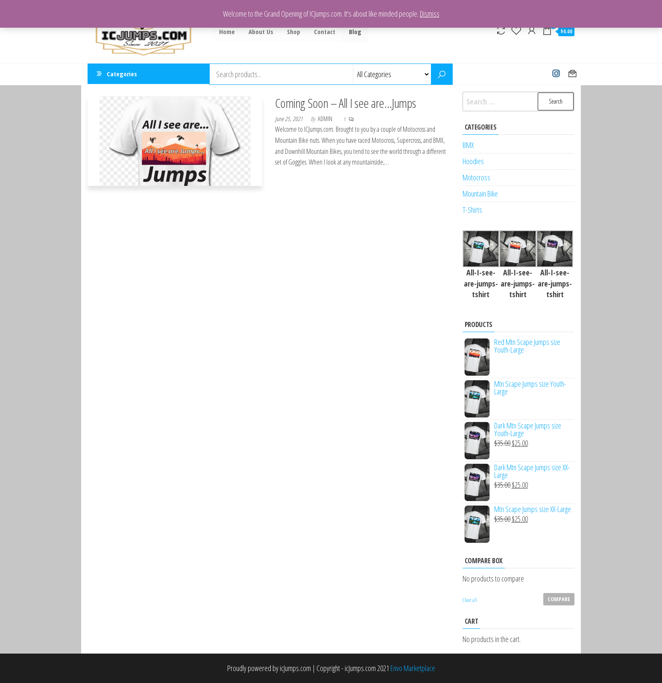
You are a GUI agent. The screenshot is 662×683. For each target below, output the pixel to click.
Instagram (556, 74)
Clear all (470, 600)
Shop (292, 31)
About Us (260, 31)
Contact (322, 31)
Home (227, 31)
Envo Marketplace (412, 668)
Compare (559, 599)
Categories (122, 74)
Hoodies (473, 161)
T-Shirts (472, 210)
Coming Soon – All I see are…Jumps (345, 103)
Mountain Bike (480, 193)
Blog (352, 31)
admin (326, 119)
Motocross (476, 177)
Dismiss (429, 14)
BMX (468, 145)
